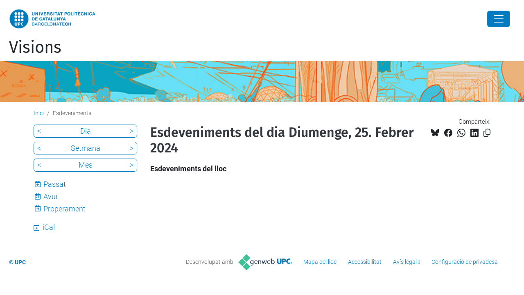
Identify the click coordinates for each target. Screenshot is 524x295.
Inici (39, 113)
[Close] (498, 19)
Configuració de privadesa (464, 262)
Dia (85, 131)
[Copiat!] (486, 133)
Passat (54, 184)
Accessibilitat (365, 262)
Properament (64, 208)
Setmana (85, 148)
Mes (86, 165)
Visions (35, 47)
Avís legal (405, 262)
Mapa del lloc (320, 262)
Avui (50, 196)
